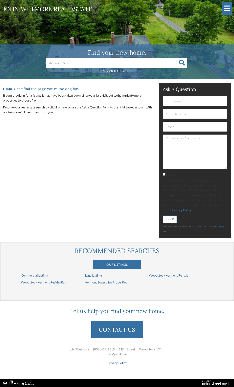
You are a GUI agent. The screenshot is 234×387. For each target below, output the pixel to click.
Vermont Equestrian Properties (106, 282)
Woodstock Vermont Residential (43, 282)
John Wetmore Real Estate (47, 9)
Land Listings (94, 275)
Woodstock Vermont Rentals (168, 275)
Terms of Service (218, 226)
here (64, 107)
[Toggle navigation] (227, 8)
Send (169, 219)
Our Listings (117, 264)
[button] (182, 63)
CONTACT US (117, 329)
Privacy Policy (181, 210)
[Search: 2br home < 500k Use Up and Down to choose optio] (111, 63)
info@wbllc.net (117, 354)
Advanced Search (116, 71)
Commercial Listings (35, 275)
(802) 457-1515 (104, 349)
